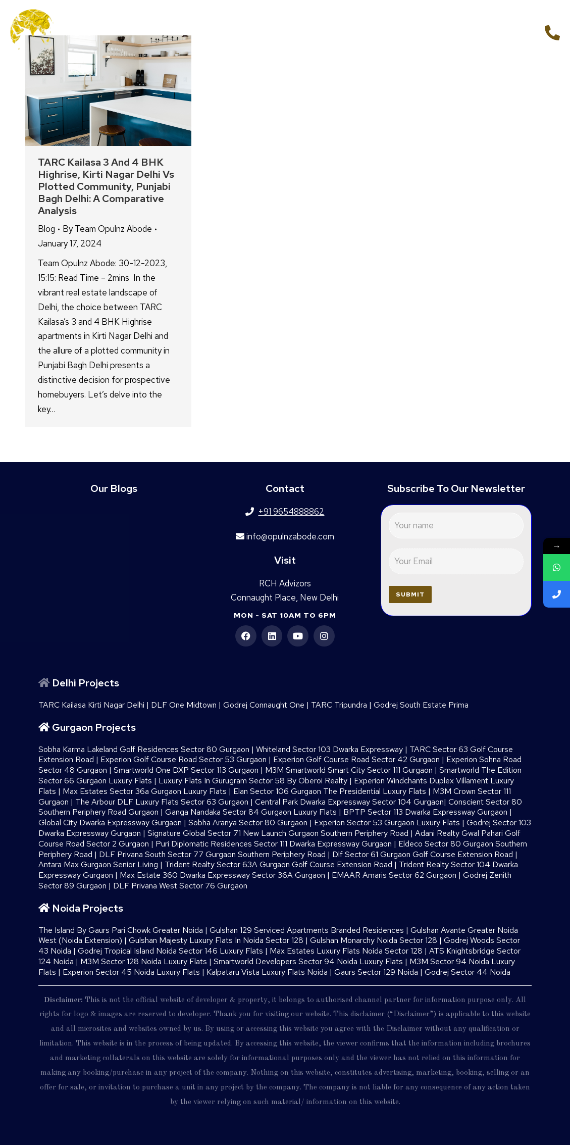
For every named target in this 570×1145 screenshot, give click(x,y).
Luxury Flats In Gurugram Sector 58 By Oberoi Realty (253, 780)
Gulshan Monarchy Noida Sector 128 (373, 940)
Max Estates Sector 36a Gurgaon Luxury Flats (145, 791)
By (107, 228)
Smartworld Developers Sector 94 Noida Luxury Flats (308, 961)
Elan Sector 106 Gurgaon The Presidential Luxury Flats (329, 791)
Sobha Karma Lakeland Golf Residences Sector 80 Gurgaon (143, 749)
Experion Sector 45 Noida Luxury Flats (131, 972)
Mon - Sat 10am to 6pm (285, 615)
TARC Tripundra (339, 705)
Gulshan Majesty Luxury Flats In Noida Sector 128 (216, 940)
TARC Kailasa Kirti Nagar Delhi (91, 705)
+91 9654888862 (496, 31)
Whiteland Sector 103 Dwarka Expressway (329, 749)
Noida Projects (87, 908)
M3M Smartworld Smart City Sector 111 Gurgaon (349, 770)
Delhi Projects (85, 682)
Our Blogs (113, 488)
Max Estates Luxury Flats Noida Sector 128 (346, 950)
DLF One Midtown (184, 705)
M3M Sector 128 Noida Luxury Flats (143, 961)
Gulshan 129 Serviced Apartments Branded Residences (307, 930)
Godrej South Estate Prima (421, 705)
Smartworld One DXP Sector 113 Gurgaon (186, 770)
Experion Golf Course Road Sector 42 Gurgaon (356, 759)
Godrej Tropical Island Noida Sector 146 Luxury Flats (170, 950)
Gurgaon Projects (94, 727)
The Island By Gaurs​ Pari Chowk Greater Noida (120, 930)
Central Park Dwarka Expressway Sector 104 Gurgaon (349, 801)
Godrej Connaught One (263, 705)
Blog (46, 228)
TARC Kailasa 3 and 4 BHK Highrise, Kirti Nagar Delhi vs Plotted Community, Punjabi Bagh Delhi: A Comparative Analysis (106, 186)
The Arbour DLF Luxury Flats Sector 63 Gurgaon (161, 801)
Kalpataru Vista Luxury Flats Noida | (270, 972)
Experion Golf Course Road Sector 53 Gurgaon (183, 759)
